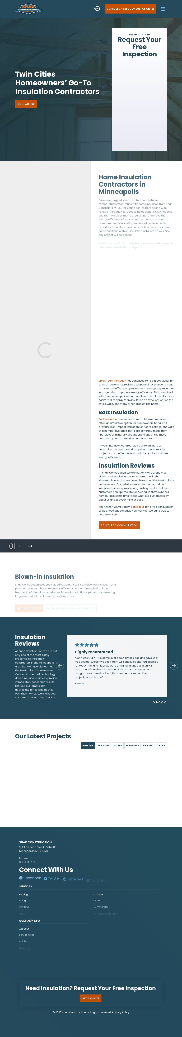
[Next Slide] (171, 666)
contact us (138, 509)
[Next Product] (30, 546)
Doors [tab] (148, 745)
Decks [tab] (161, 745)
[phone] (97, 9)
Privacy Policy (120, 1012)
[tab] (151, 702)
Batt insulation (108, 421)
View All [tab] (87, 745)
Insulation (98, 897)
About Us (24, 931)
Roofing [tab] (103, 745)
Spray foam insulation (112, 383)
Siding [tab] (117, 745)
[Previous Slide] (57, 666)
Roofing (23, 897)
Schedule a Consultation (119, 527)
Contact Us (26, 104)
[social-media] (30, 880)
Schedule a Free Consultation (130, 9)
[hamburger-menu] (163, 9)
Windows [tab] (132, 745)
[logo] (39, 839)
